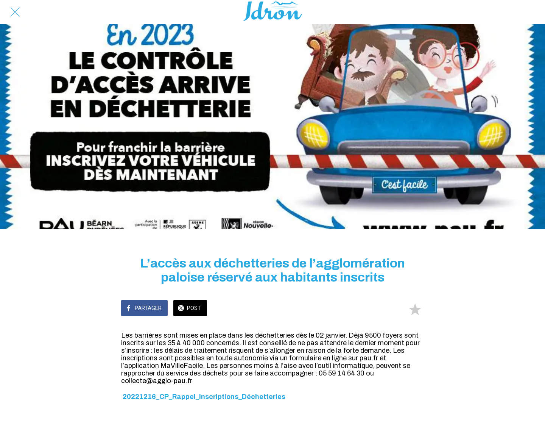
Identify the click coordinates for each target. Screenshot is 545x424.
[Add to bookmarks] (415, 309)
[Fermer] (15, 12)
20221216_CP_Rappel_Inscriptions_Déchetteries (204, 397)
